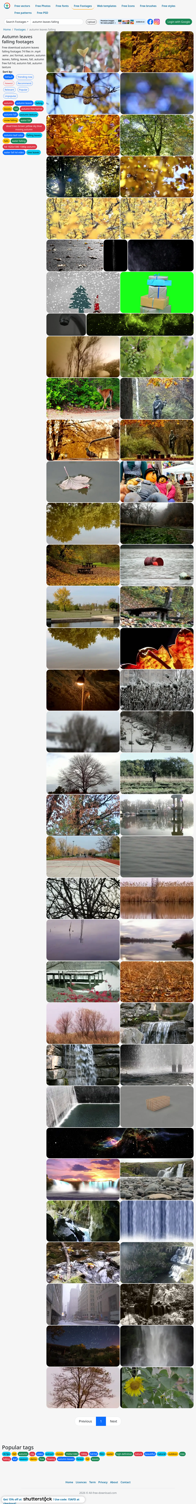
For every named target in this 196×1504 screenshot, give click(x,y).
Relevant (9, 89)
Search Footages (16, 22)
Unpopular (10, 96)
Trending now (25, 76)
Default (9, 76)
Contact (126, 1482)
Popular (23, 89)
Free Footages (83, 6)
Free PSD (42, 13)
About (114, 1482)
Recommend (24, 83)
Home (7, 29)
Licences (81, 1482)
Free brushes (148, 6)
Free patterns (23, 13)
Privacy (103, 1482)
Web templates (106, 6)
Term (92, 1482)
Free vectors (22, 6)
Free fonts (62, 6)
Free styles (168, 6)
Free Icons (128, 6)
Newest (9, 83)
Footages (20, 29)
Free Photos (42, 6)
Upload (91, 21)
